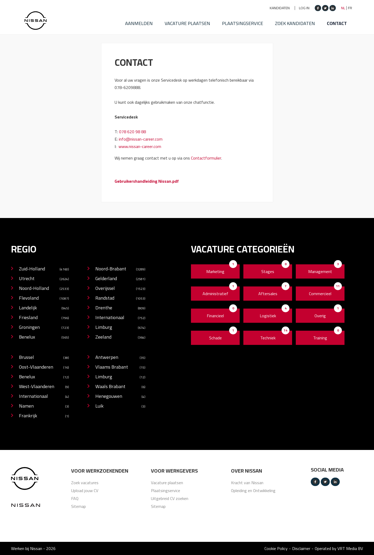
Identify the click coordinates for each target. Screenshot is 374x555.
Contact (342, 19)
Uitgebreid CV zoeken (169, 498)
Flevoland (44, 298)
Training (320, 338)
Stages (267, 271)
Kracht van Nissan (247, 483)
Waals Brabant (120, 387)
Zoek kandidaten (298, 19)
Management (320, 271)
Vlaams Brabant (120, 367)
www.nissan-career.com (140, 146)
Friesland (44, 318)
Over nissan (246, 470)
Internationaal (120, 318)
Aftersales (267, 294)
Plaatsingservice (242, 19)
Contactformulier (206, 158)
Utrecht (44, 279)
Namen (44, 406)
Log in (304, 8)
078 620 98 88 (132, 132)
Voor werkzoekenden (99, 470)
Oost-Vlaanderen (44, 367)
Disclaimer (301, 548)
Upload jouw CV (84, 490)
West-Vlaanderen (44, 387)
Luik (120, 406)
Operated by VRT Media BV (339, 548)
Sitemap (78, 506)
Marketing (215, 271)
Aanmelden (133, 19)
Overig (320, 316)
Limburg (120, 328)
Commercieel (320, 294)
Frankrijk (44, 416)
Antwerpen (120, 358)
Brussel (44, 358)
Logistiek (268, 316)
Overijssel (120, 289)
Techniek (267, 338)
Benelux (44, 337)
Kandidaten (280, 8)
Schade (215, 338)
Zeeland (120, 337)
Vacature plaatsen (184, 19)
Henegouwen (120, 397)
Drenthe (120, 308)
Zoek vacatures (85, 483)
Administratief (215, 294)
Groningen (44, 328)
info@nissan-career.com (141, 139)
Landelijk (44, 308)
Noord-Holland (44, 289)
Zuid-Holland (44, 269)
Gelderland (120, 279)
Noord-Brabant (120, 269)
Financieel (215, 316)
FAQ (74, 498)
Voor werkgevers (174, 470)
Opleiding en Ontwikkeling (253, 490)
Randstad (120, 298)
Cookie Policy (276, 548)
